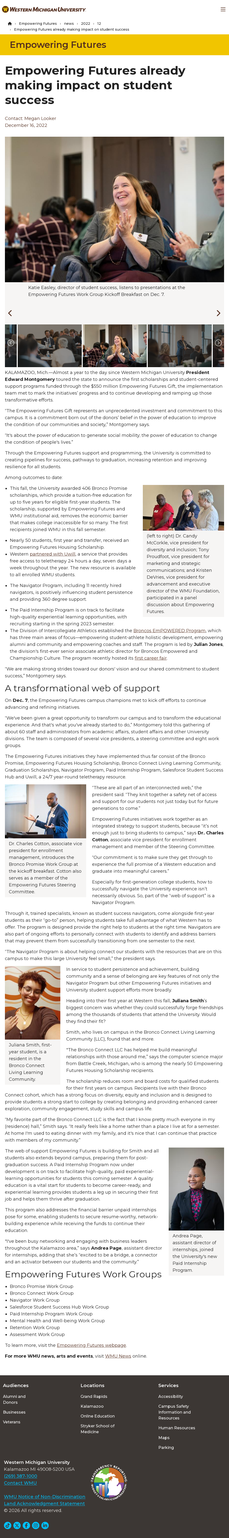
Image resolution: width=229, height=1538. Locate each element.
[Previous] (9, 312)
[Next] (217, 312)
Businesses (14, 1412)
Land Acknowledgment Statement (44, 1503)
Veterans (11, 1422)
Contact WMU (20, 1483)
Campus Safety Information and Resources (174, 1412)
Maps (164, 1437)
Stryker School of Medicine (97, 1429)
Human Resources (176, 1428)
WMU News (118, 1356)
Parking (166, 1447)
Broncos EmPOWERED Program (169, 630)
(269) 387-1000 (20, 1476)
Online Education (98, 1416)
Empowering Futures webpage (91, 1345)
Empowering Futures (38, 23)
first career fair (151, 658)
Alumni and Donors (14, 1399)
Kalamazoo (92, 1406)
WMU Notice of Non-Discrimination (44, 1496)
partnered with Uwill (52, 554)
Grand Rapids (94, 1396)
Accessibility (170, 1396)
